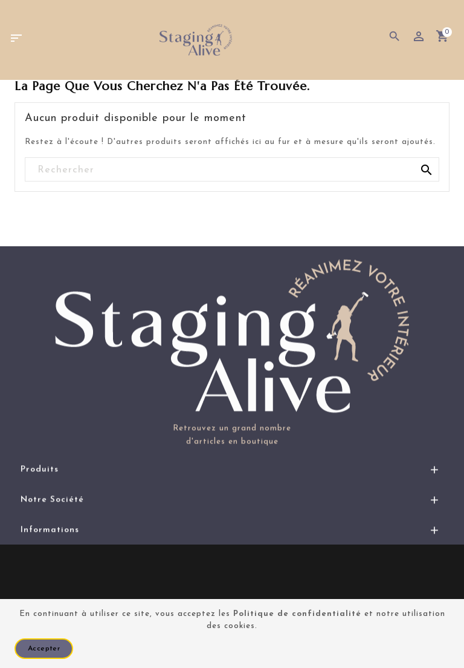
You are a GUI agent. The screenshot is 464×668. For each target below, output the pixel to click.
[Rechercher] (232, 170)
